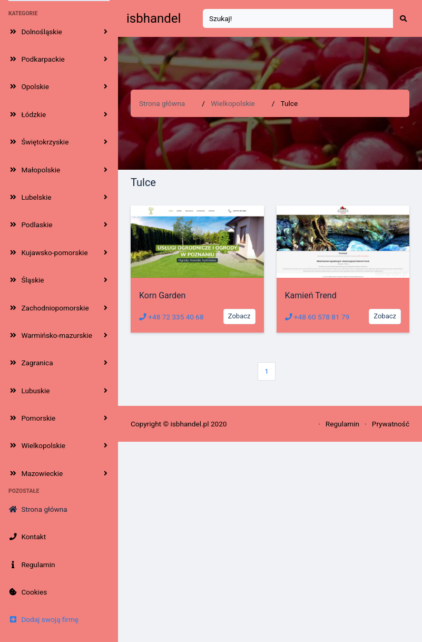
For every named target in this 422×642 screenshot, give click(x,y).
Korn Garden (162, 295)
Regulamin (342, 424)
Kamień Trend (311, 295)
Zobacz (239, 316)
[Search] (298, 18)
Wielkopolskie (233, 103)
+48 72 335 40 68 (171, 317)
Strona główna (162, 103)
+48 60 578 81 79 (317, 317)
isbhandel (153, 18)
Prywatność (390, 424)
